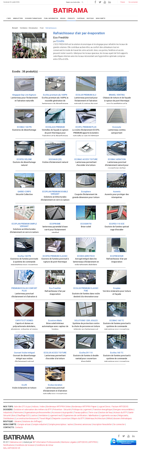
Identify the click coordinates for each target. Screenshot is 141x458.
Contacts (19, 427)
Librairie (17, 421)
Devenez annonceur (82, 424)
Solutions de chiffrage (31, 421)
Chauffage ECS (23, 415)
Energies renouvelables (123, 409)
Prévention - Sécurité (62, 409)
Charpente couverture (61, 418)
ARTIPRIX (93, 442)
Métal (109, 418)
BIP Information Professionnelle (46, 442)
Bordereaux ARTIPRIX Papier (84, 406)
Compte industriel (39, 424)
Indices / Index (38, 406)
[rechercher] (82, 2)
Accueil (15, 28)
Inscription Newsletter (102, 424)
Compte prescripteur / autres (60, 424)
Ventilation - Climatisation (29, 28)
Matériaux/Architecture (96, 418)
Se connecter (119, 424)
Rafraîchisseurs (51, 28)
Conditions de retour (44, 445)
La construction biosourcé (27, 418)
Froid (41, 28)
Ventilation (43, 415)
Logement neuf (55, 415)
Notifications (9, 445)
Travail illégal (44, 418)
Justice (34, 415)
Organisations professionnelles (37, 412)
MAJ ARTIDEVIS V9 (11, 448)
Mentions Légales (69, 442)
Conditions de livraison (25, 445)
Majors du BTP (78, 418)
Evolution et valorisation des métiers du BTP (32, 409)
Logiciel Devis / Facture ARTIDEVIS (113, 406)
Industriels (7, 412)
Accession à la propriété (62, 412)
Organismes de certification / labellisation (81, 415)
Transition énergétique (102, 409)
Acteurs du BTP (120, 412)
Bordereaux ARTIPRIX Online (58, 406)
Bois (14, 415)
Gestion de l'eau (105, 412)
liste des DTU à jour (22, 406)
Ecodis (60, 41)
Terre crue (93, 412)
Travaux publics (80, 412)
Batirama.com (16, 442)
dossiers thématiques (122, 418)
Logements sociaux (108, 415)
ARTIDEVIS (82, 442)
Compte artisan (24, 424)
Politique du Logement (82, 409)
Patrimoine (18, 412)
